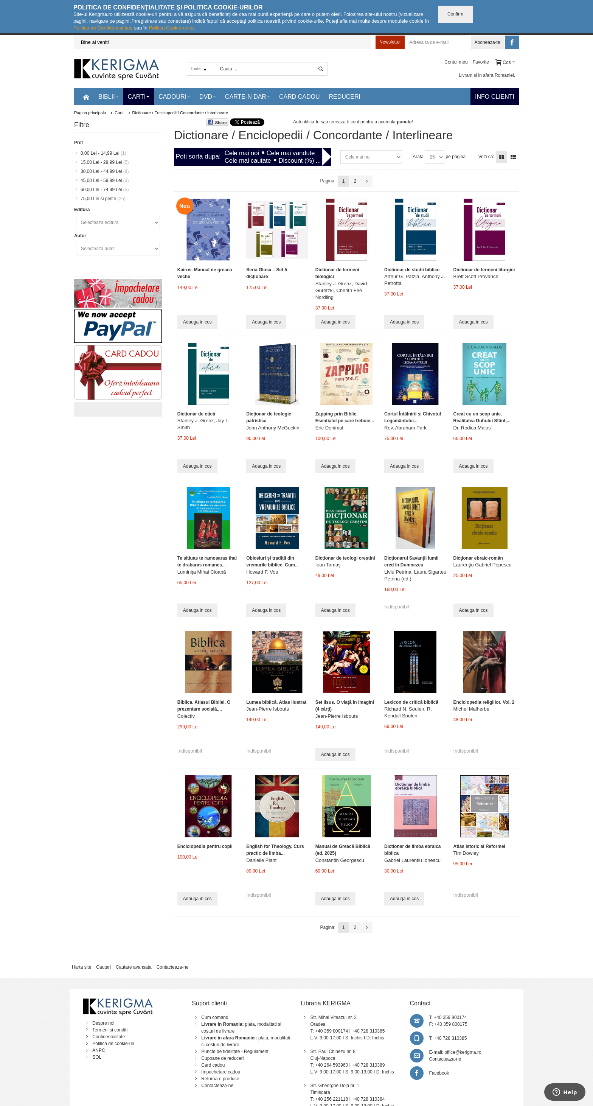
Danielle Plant (261, 860)
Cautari (103, 967)
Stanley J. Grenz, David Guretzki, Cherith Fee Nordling (341, 290)
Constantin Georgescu (339, 860)
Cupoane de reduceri (222, 1058)
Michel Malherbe (471, 709)
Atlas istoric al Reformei (479, 846)
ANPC (98, 1050)
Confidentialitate (108, 1036)
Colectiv (186, 716)
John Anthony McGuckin (272, 428)
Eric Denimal (329, 428)
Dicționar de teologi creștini (345, 558)
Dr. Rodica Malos (472, 428)
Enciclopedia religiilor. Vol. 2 (484, 702)
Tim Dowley (466, 853)
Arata (418, 156)
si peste (103, 198)
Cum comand (214, 1017)
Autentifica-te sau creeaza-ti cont (326, 121)
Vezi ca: (486, 156)
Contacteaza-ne (173, 967)
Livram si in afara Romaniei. (487, 75)
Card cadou (213, 1065)
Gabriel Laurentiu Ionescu (412, 860)
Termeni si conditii (110, 1030)
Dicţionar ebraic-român (478, 558)
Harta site (81, 967)
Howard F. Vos (262, 572)
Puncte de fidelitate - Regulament (234, 1051)
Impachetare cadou (220, 1072)
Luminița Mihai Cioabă (201, 572)
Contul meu (455, 62)
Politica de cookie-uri (113, 1043)
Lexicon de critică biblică (411, 702)
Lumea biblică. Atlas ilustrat (276, 702)
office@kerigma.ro (462, 1052)
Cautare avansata (134, 967)
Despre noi (103, 1023)
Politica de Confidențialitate (103, 28)
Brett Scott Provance (475, 276)
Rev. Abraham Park (405, 428)
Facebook (439, 1073)
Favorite (481, 62)
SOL (96, 1057)
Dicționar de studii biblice (411, 269)
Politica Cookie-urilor (171, 28)
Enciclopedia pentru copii (205, 846)
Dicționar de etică (196, 414)
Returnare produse (220, 1078)
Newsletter (390, 42)
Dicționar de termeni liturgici (484, 269)
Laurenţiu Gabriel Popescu (482, 565)
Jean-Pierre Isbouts (267, 709)
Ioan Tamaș (328, 565)
